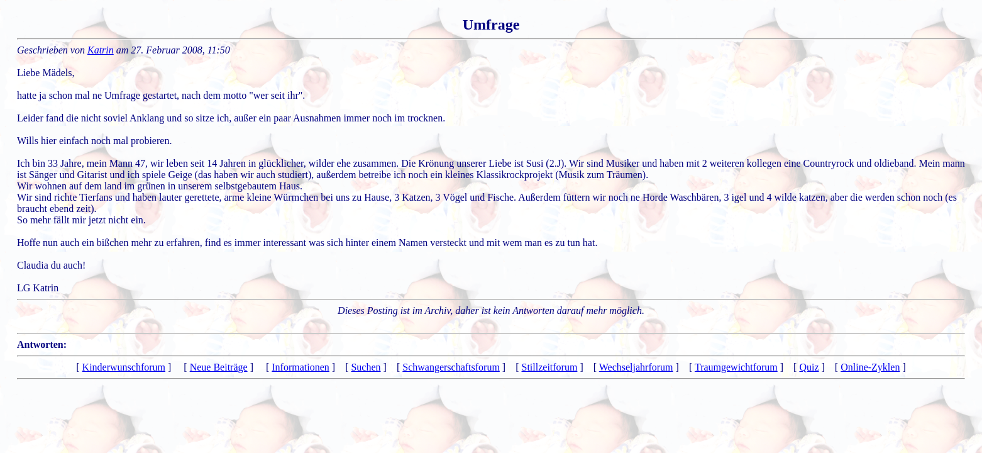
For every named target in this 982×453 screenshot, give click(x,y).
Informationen (300, 367)
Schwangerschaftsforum (451, 367)
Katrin (100, 50)
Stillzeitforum (550, 367)
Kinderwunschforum (123, 367)
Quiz (809, 367)
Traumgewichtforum (736, 367)
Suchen (365, 367)
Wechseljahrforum (636, 367)
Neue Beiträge (219, 367)
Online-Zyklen (870, 367)
